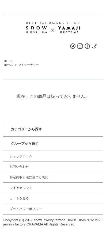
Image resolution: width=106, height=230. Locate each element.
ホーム (8, 61)
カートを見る (19, 198)
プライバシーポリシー (26, 209)
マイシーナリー (28, 64)
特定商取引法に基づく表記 (29, 177)
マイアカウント (21, 188)
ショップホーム (21, 156)
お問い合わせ (19, 166)
